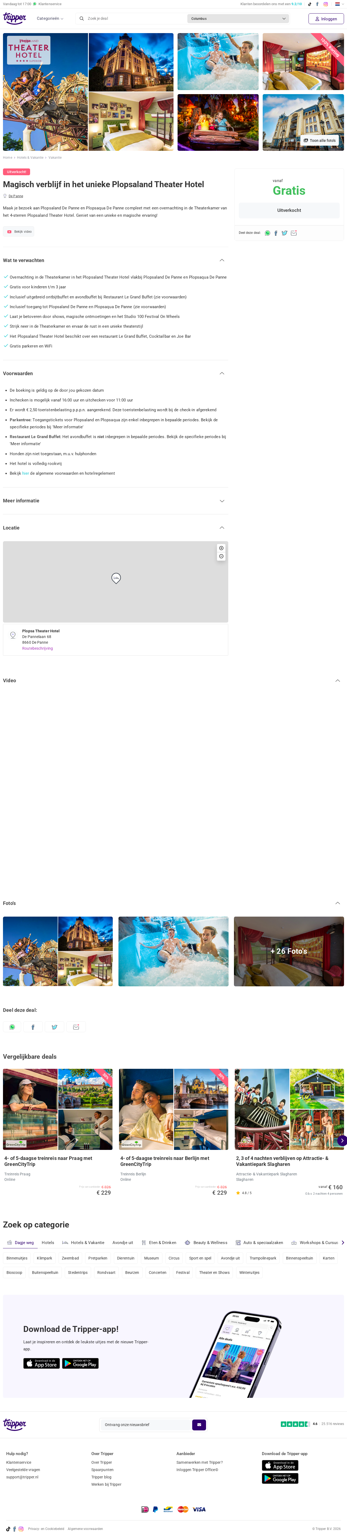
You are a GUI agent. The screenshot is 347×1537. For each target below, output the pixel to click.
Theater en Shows (214, 1272)
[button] (115, 260)
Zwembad (70, 1258)
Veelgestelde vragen (23, 1470)
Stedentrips (78, 1272)
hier (25, 473)
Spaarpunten (102, 1470)
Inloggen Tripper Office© (197, 1470)
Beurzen (132, 1272)
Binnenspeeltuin (299, 1258)
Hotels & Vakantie (30, 158)
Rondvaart (106, 1272)
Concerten (157, 1272)
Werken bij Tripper (106, 1484)
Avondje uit (123, 1242)
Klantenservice (18, 1462)
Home (7, 158)
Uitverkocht (289, 210)
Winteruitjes (249, 1272)
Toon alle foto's (320, 140)
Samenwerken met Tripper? (199, 1462)
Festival (182, 1272)
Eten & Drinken (158, 1242)
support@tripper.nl (22, 1477)
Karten (329, 1258)
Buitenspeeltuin (45, 1272)
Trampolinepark (263, 1258)
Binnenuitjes (17, 1258)
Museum (151, 1258)
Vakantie (55, 158)
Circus (174, 1258)
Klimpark (44, 1258)
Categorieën (48, 18)
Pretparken (97, 1258)
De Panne (16, 196)
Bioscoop (15, 1272)
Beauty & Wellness (205, 1242)
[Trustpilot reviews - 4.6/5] (312, 1424)
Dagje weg (20, 1242)
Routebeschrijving (37, 648)
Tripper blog (101, 1477)
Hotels (48, 1242)
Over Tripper (101, 1462)
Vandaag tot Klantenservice (32, 4)
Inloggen (326, 19)
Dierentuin (125, 1258)
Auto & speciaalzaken (259, 1242)
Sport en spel (200, 1258)
